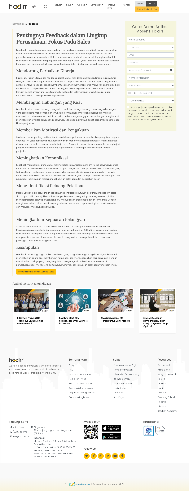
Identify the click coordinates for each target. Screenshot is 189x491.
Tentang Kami (110, 6)
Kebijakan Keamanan (80, 383)
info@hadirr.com (21, 436)
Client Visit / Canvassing (126, 374)
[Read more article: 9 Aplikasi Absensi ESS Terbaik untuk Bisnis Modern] (115, 300)
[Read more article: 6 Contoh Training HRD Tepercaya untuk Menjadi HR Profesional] (31, 300)
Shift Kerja (119, 397)
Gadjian (162, 383)
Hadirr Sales (120, 388)
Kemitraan (96, 4)
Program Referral (167, 374)
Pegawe (162, 401)
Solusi (58, 4)
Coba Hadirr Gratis (147, 9)
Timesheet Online (123, 383)
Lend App (118, 392)
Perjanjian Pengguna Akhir (82, 392)
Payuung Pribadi (166, 397)
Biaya (68, 4)
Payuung (162, 392)
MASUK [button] (140, 3)
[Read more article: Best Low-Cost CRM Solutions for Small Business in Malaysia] (73, 300)
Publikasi (80, 4)
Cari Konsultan (165, 365)
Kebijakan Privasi (78, 378)
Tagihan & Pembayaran (81, 388)
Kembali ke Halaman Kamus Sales (36, 271)
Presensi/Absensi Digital (126, 365)
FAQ (71, 369)
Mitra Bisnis (164, 369)
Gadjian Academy (167, 410)
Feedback (33, 23)
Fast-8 (161, 378)
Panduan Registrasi (79, 397)
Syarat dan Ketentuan (80, 374)
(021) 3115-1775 (20, 431)
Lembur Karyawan (123, 369)
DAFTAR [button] (151, 3)
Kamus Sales (19, 23)
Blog (71, 365)
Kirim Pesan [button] (19, 427)
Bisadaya (163, 406)
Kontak (126, 4)
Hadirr (161, 388)
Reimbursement (122, 378)
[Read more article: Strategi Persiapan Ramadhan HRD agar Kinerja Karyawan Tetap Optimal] (157, 300)
